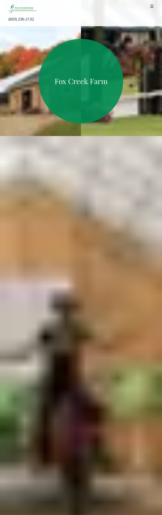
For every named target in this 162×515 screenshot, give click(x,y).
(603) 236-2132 (21, 19)
